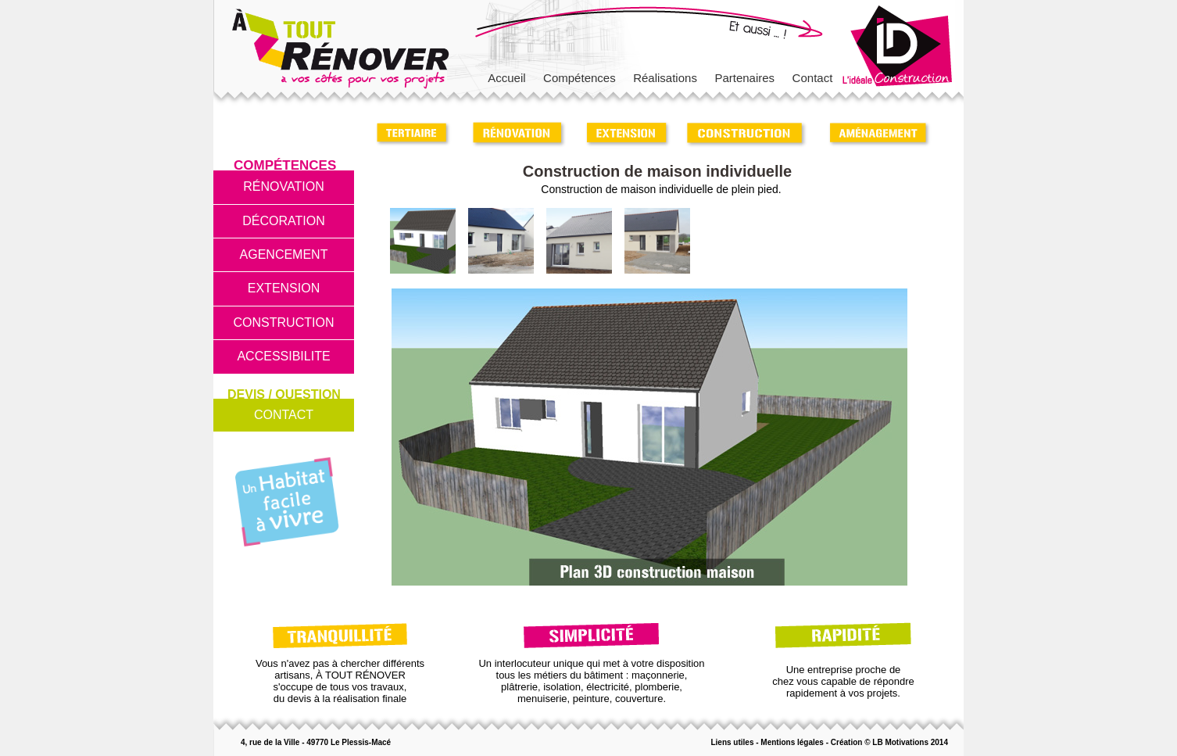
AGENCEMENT (284, 254)
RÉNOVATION (283, 186)
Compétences (579, 77)
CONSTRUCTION (284, 322)
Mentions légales (792, 742)
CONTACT (283, 414)
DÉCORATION (283, 221)
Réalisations (665, 77)
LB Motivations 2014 (910, 742)
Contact (812, 77)
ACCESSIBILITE (283, 356)
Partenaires (744, 77)
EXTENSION (284, 288)
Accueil (506, 77)
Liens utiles (731, 742)
